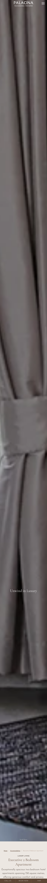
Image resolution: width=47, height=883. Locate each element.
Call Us (7, 881)
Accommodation (15, 851)
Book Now (23, 881)
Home (5, 851)
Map (39, 881)
